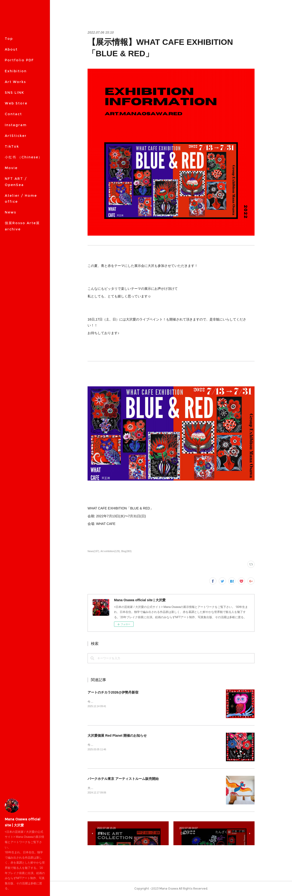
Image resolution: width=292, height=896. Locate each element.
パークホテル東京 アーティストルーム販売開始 (123, 779)
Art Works (15, 82)
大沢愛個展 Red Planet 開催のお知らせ (117, 735)
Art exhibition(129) (110, 551)
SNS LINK (14, 92)
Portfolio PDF (19, 60)
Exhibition (16, 71)
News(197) (93, 551)
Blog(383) (126, 551)
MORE (11, 103)
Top (9, 38)
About (11, 49)
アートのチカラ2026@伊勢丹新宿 (113, 692)
